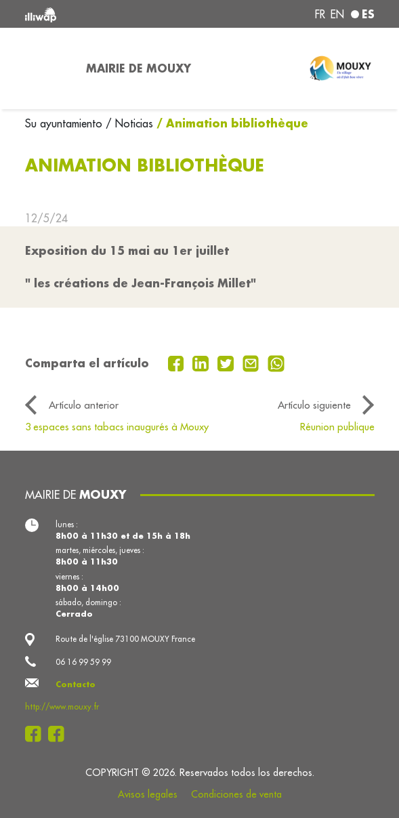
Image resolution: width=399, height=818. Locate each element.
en (337, 14)
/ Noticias (129, 123)
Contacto (76, 684)
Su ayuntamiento (65, 123)
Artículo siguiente (314, 404)
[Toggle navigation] (47, 68)
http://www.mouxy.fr (62, 706)
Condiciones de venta (236, 794)
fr (320, 14)
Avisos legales (147, 794)
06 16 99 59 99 (83, 662)
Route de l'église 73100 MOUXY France (125, 639)
